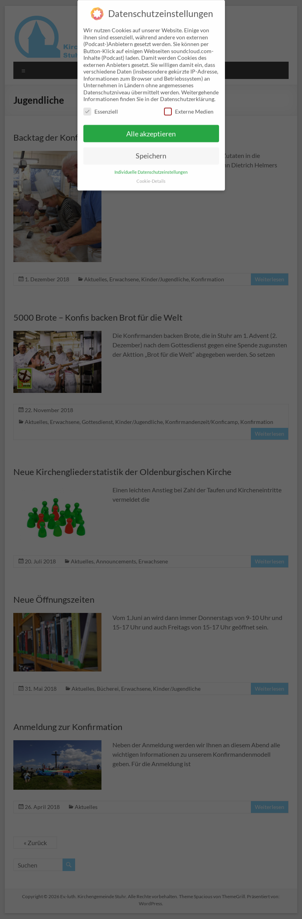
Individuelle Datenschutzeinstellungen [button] (151, 166)
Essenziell (100, 106)
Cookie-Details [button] (151, 175)
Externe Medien (189, 106)
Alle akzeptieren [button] (151, 128)
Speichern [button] (151, 150)
